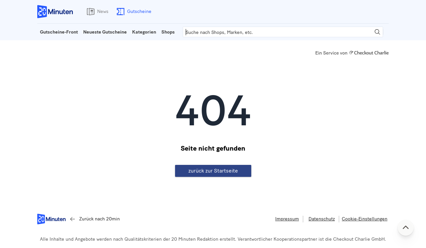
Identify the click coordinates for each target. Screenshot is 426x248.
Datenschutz (322, 219)
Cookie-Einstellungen (364, 219)
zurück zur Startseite (213, 171)
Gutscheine (132, 11)
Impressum (287, 219)
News (96, 11)
